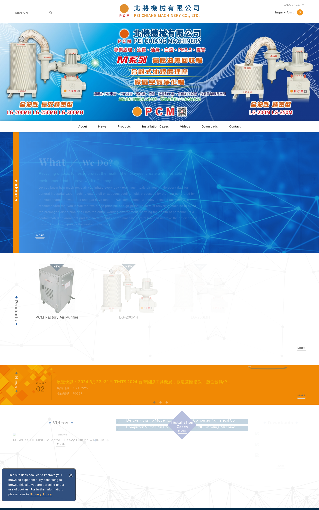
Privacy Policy (41, 494)
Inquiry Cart (289, 12)
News (102, 126)
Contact (235, 126)
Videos (185, 126)
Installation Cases (155, 126)
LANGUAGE (292, 4)
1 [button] (153, 115)
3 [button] (166, 115)
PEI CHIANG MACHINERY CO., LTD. (159, 11)
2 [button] (159, 115)
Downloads (209, 126)
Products (124, 126)
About (82, 126)
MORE (40, 235)
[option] (159, 72)
